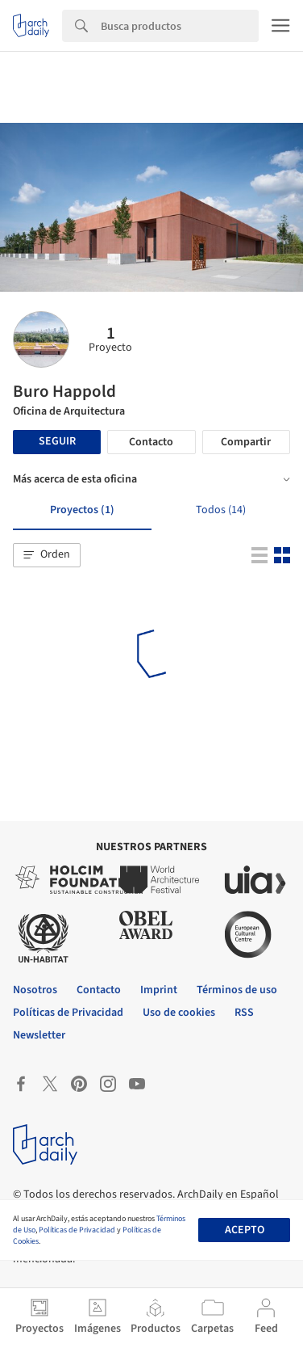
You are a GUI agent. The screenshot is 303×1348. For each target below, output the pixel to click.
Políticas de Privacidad (77, 1230)
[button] (47, 555)
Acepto (244, 1230)
